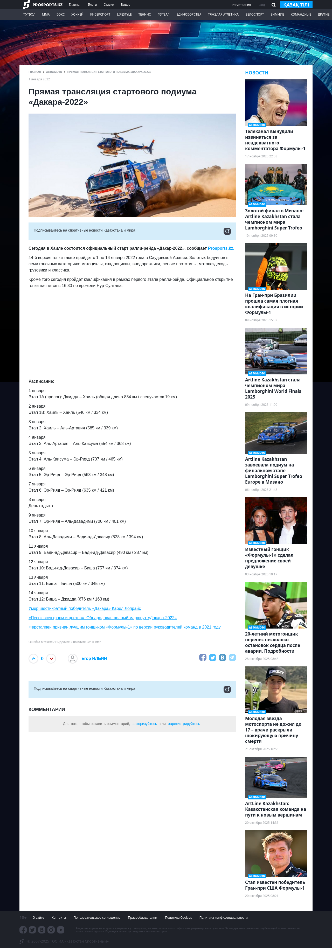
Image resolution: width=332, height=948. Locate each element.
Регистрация (241, 5)
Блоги (92, 4)
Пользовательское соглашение (96, 917)
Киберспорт (100, 14)
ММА (46, 14)
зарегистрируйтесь (184, 724)
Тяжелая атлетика (223, 14)
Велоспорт (254, 14)
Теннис (145, 14)
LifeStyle (124, 14)
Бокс (61, 14)
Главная (75, 4)
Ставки (108, 4)
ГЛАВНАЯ (35, 72)
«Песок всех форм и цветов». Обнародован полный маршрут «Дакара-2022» (103, 618)
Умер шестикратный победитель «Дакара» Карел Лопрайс (85, 608)
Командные (301, 14)
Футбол (29, 14)
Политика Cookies (178, 917)
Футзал (164, 14)
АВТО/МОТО (54, 72)
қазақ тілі (296, 5)
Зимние (277, 14)
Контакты (59, 917)
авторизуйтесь (145, 724)
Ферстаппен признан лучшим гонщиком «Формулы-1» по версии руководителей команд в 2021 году (125, 627)
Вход (261, 5)
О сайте (38, 917)
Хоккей (77, 14)
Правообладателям (142, 917)
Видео (125, 4)
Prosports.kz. (221, 248)
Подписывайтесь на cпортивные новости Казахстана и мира (132, 231)
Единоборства (188, 14)
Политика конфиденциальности (223, 917)
